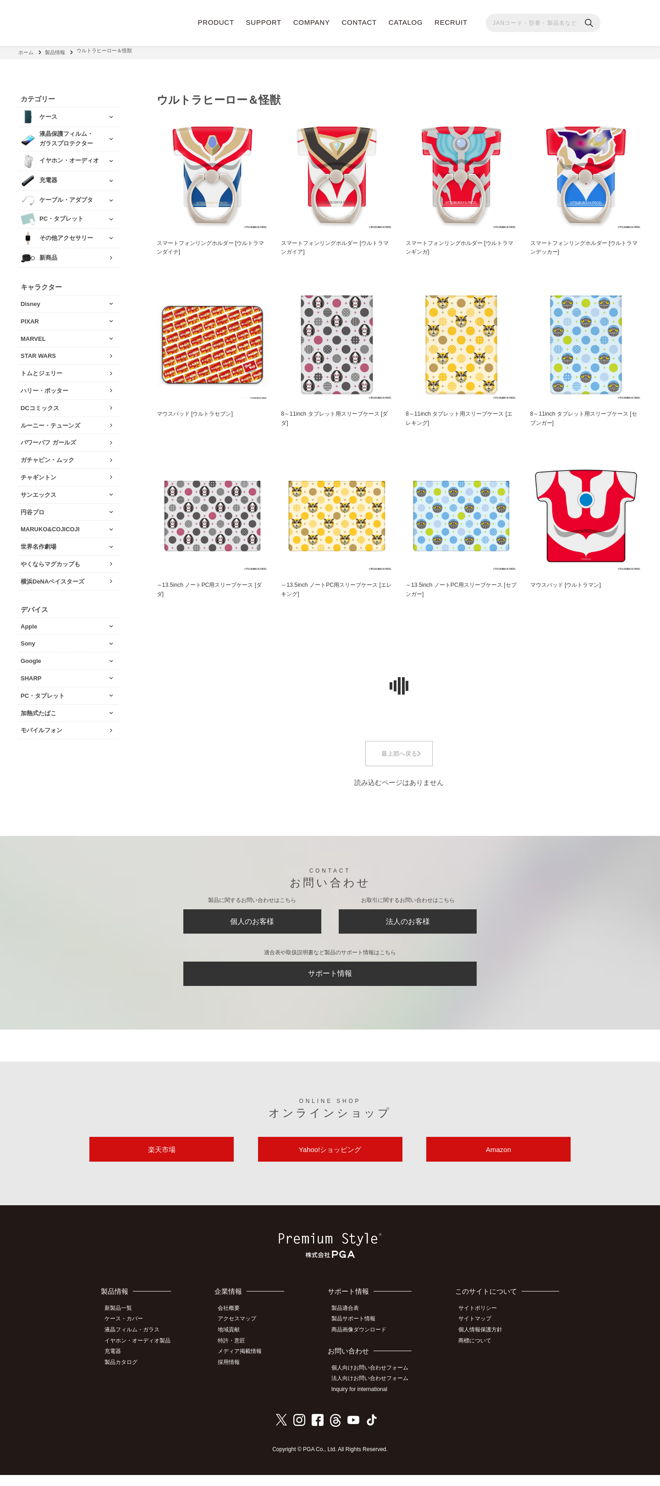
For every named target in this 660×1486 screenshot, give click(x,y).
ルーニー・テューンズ (50, 421)
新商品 (48, 253)
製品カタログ (124, 1374)
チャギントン (38, 473)
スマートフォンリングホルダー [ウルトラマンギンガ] (461, 244)
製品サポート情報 (358, 1333)
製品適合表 (349, 1323)
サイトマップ (478, 1333)
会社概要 (234, 1323)
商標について (478, 1354)
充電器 (116, 1364)
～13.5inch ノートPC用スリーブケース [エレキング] (333, 588)
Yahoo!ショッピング (330, 1162)
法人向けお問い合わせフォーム (374, 1391)
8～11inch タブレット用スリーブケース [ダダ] (334, 416)
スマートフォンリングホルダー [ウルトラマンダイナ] (212, 244)
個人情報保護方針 (484, 1344)
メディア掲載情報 (245, 1364)
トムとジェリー (41, 369)
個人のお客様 (252, 924)
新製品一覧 (121, 1323)
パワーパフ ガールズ (48, 438)
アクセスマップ (242, 1333)
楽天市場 (162, 1162)
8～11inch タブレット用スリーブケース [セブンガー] (583, 416)
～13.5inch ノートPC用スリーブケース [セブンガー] (458, 588)
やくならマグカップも (50, 560)
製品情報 (55, 50)
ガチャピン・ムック (47, 456)
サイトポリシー (481, 1323)
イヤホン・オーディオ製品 (141, 1354)
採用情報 (234, 1374)
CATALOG (406, 22)
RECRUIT (451, 22)
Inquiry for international (363, 1401)
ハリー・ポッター (44, 387)
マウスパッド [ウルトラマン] (568, 583)
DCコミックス (40, 404)
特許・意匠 (237, 1354)
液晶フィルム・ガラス (135, 1344)
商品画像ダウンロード (363, 1344)
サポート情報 (330, 980)
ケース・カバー (127, 1333)
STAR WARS (38, 352)
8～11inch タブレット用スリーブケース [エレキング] (459, 416)
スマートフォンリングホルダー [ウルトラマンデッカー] (585, 244)
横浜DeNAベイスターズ (52, 577)
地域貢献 (234, 1344)
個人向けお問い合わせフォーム (374, 1381)
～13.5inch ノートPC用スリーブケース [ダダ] (209, 588)
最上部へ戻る (399, 753)
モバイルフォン (41, 726)
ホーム (25, 50)
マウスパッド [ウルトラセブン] (198, 411)
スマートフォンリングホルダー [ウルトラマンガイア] (336, 244)
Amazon (498, 1162)
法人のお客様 (408, 924)
